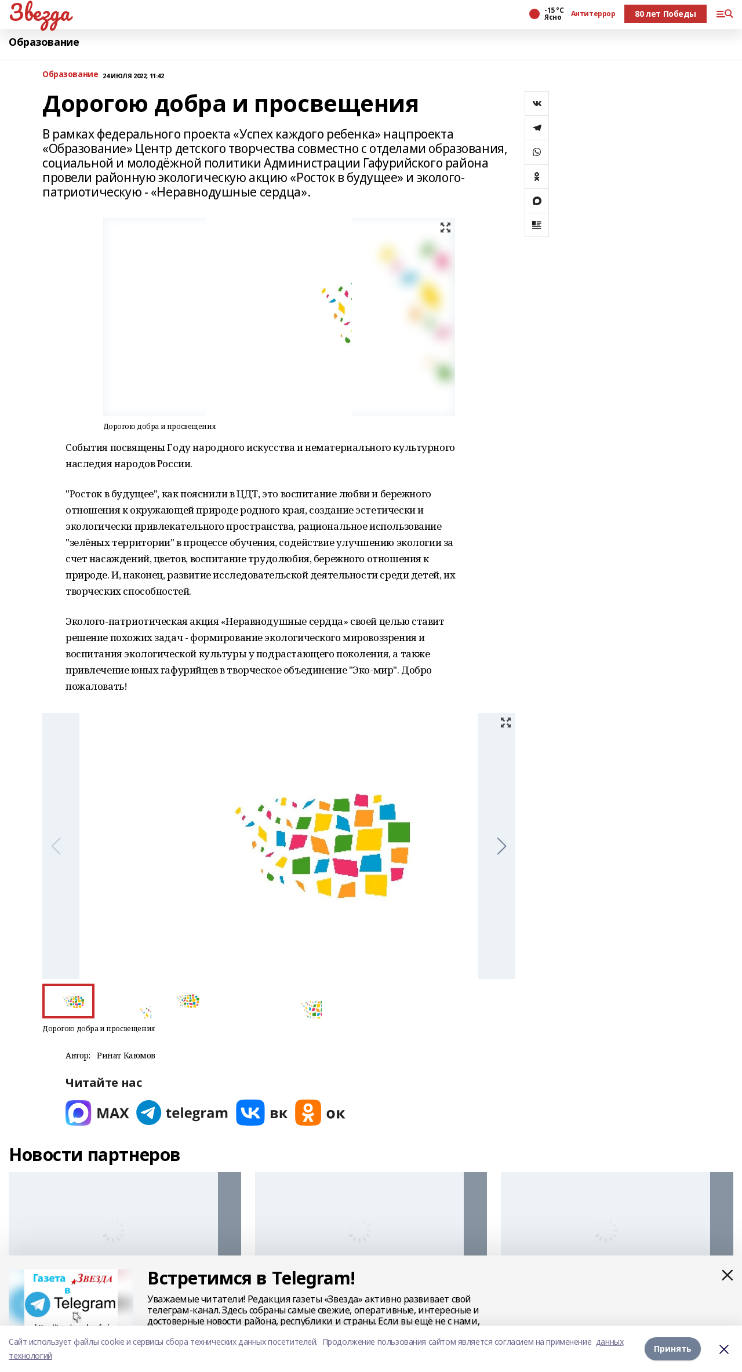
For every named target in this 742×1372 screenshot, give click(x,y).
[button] (502, 846)
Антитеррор (593, 13)
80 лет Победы (665, 13)
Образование (44, 42)
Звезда (39, 12)
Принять (673, 1348)
